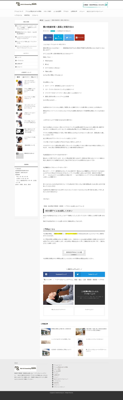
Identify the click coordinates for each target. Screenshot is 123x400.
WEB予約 (27, 15)
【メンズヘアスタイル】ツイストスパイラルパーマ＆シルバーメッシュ (27, 47)
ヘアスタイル (18, 15)
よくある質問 (57, 11)
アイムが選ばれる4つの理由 (33, 11)
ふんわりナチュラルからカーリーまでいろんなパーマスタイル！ (27, 37)
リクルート (35, 15)
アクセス (65, 11)
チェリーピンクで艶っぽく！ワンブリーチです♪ (27, 42)
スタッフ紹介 (47, 11)
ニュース (47, 20)
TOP (41, 20)
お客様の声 (74, 11)
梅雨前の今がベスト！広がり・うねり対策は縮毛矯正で (27, 32)
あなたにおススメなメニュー (95, 11)
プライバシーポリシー (59, 387)
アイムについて (18, 11)
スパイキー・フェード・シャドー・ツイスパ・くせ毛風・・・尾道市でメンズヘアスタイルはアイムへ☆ (27, 27)
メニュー (81, 11)
